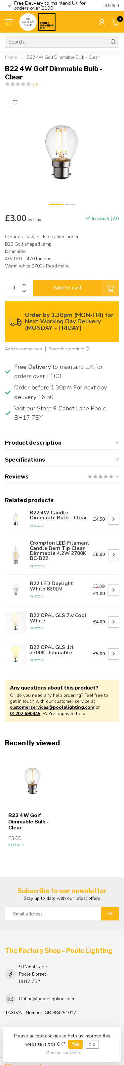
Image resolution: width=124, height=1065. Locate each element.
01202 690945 (25, 713)
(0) (35, 84)
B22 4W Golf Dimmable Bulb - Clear (63, 57)
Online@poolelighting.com (46, 999)
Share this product (69, 349)
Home (11, 57)
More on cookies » (63, 1052)
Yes (75, 1044)
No (92, 1044)
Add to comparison (23, 349)
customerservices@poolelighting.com (52, 707)
